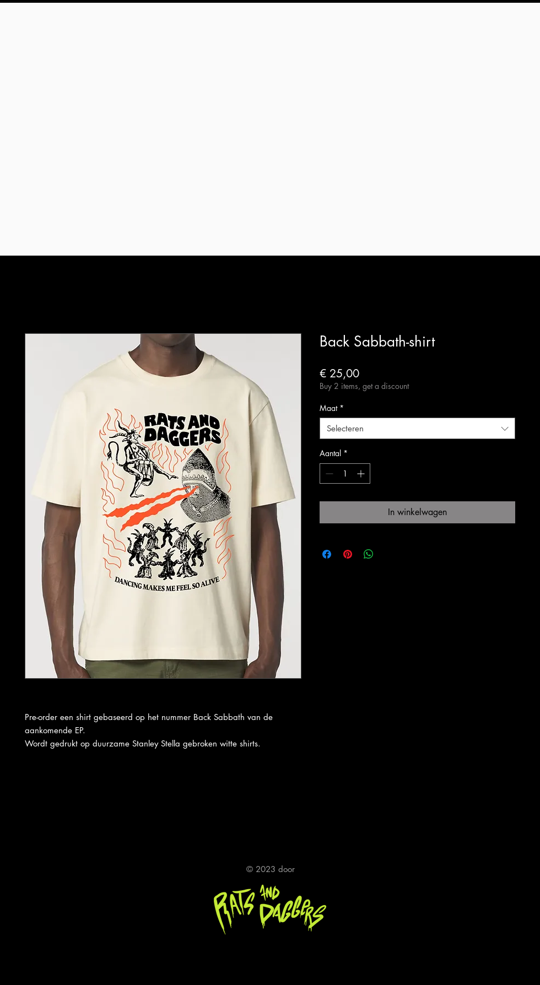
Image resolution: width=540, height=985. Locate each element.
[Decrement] (328, 473)
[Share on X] (389, 554)
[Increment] (362, 473)
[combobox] (417, 428)
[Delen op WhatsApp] (368, 554)
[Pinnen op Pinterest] (347, 554)
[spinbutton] (345, 473)
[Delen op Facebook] (326, 554)
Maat (332, 408)
